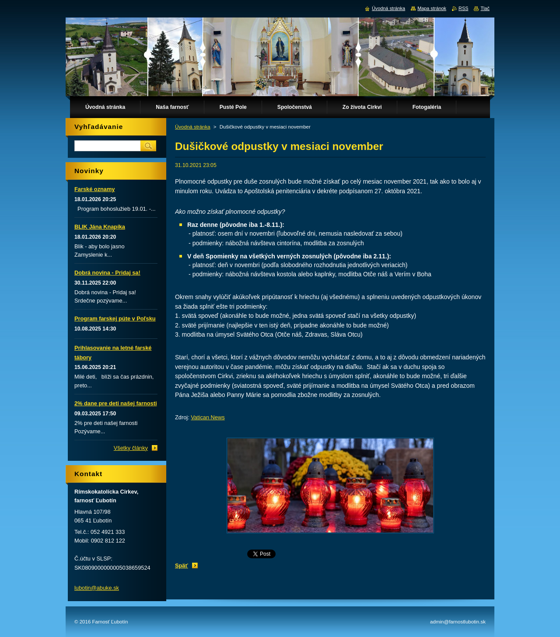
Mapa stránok (431, 8)
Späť (181, 565)
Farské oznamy (94, 189)
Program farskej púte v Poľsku (115, 318)
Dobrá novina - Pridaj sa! (107, 272)
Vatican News (207, 417)
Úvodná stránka (192, 126)
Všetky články (131, 448)
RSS (463, 8)
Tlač (485, 8)
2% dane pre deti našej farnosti (115, 403)
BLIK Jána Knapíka (99, 226)
